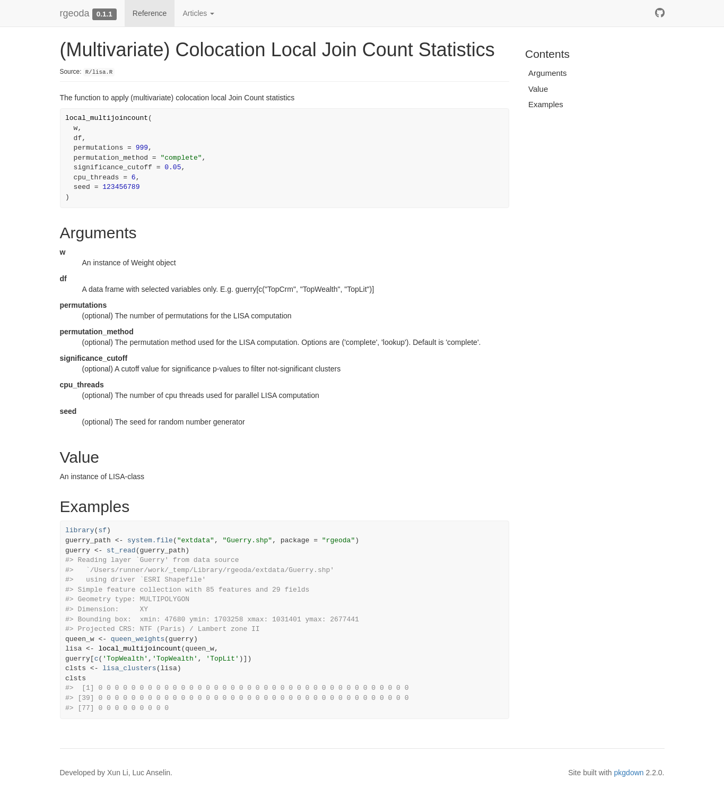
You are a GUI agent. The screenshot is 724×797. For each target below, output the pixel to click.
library (79, 530)
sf (102, 530)
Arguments (547, 72)
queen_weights (137, 639)
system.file (150, 540)
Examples (545, 104)
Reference (150, 13)
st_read (121, 551)
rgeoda (75, 13)
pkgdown (629, 772)
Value (538, 88)
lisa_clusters (129, 668)
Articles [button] (198, 13)
